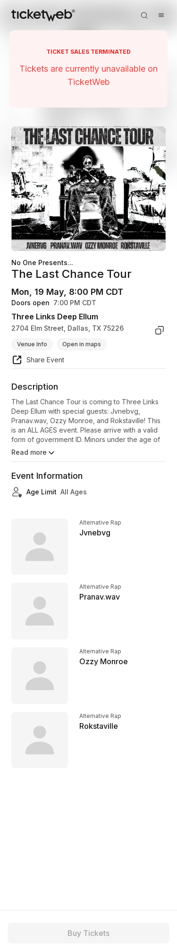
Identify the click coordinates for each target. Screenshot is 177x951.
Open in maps (81, 344)
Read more (33, 453)
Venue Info (32, 344)
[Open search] (144, 15)
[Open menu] (161, 15)
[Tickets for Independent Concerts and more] (43, 15)
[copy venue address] (159, 330)
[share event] (37, 361)
